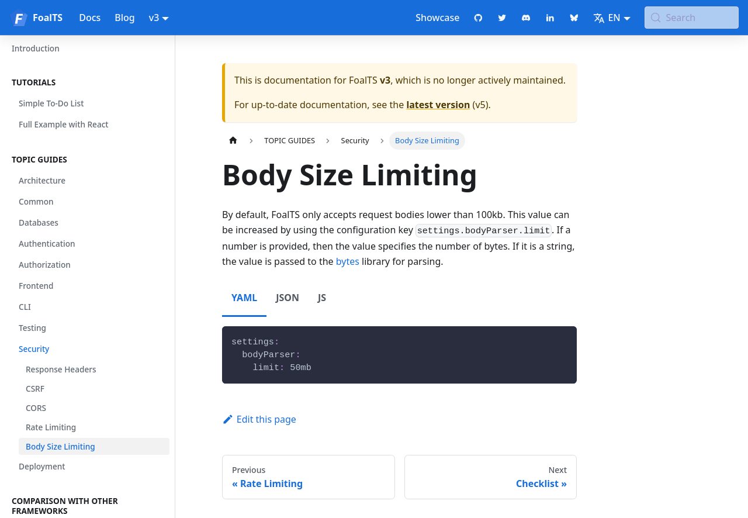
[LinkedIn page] (550, 17)
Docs (90, 17)
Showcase (437, 17)
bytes (347, 261)
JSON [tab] (287, 297)
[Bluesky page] (574, 17)
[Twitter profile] (502, 17)
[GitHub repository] (478, 17)
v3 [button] (154, 17)
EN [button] (606, 17)
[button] (87, 82)
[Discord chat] (526, 17)
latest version (438, 104)
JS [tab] (322, 297)
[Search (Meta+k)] (692, 17)
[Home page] (233, 141)
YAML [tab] (244, 297)
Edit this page (259, 419)
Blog (124, 17)
